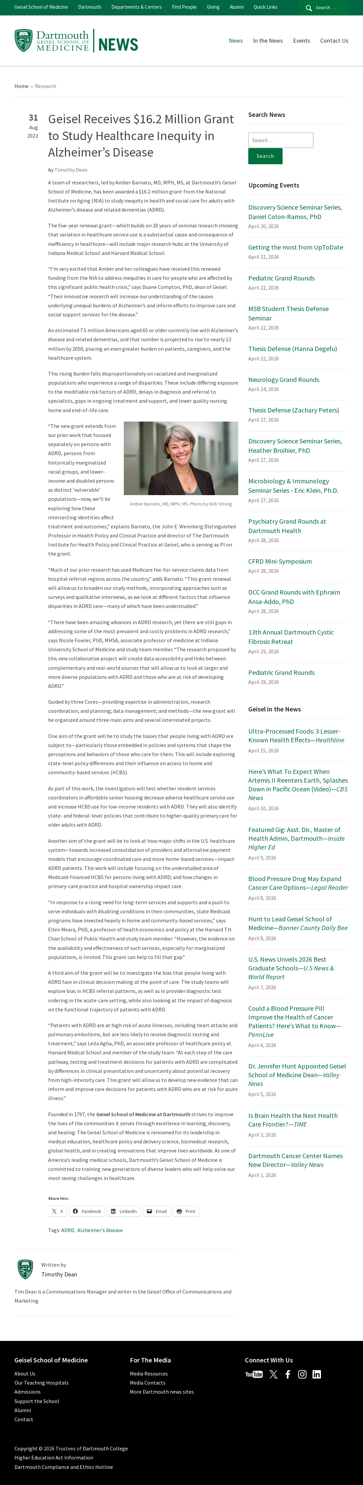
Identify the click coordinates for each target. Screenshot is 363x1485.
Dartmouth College (105, 1448)
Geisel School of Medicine (41, 7)
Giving (213, 7)
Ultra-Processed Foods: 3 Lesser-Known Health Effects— (296, 735)
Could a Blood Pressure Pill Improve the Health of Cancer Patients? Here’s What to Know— (294, 1021)
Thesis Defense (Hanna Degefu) (292, 348)
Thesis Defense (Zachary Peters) (293, 410)
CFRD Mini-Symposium (280, 561)
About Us (24, 1373)
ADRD (67, 1230)
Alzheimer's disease (100, 1230)
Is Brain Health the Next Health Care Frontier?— (293, 1119)
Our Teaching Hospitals (41, 1382)
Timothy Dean (71, 169)
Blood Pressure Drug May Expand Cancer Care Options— (298, 882)
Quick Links (266, 7)
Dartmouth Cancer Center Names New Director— (295, 1160)
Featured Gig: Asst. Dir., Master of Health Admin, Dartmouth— (296, 838)
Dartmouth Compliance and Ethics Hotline (63, 1467)
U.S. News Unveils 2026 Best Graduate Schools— (291, 968)
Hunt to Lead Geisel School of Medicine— (298, 923)
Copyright (26, 1448)
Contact (23, 1419)
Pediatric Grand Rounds (281, 278)
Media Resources (149, 1373)
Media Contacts (148, 1382)
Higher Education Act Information (53, 1457)
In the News (268, 40)
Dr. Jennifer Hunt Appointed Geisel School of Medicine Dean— (297, 1075)
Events (301, 40)
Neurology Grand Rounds (283, 379)
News (236, 40)
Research (45, 86)
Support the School (36, 1401)
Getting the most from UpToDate (295, 247)
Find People (184, 7)
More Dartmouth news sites (162, 1391)
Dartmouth (89, 7)
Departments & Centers (136, 7)
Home (21, 86)
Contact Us (334, 40)
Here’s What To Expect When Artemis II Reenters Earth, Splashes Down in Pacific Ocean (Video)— (298, 784)
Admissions (27, 1391)
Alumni (237, 7)
